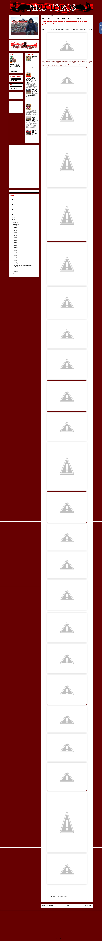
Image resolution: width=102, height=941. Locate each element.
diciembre (15, 222)
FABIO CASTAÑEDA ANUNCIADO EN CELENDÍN (35, 106)
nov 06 (15, 255)
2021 (13, 204)
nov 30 (15, 225)
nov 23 (15, 235)
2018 (13, 209)
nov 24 (15, 233)
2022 (13, 202)
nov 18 (15, 240)
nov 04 (15, 258)
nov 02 (15, 262)
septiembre (15, 273)
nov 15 (15, 243)
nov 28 (15, 228)
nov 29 (15, 227)
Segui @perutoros (13, 80)
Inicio (68, 905)
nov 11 (15, 247)
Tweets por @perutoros (14, 190)
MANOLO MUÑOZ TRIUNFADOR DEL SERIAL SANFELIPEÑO (34, 133)
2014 (13, 216)
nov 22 (15, 237)
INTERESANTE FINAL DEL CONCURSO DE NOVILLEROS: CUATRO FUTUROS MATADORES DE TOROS (32, 93)
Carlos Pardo (14, 62)
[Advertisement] (21, 923)
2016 (13, 212)
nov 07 (15, 253)
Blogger (60, 938)
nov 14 (15, 245)
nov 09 (15, 250)
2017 (13, 211)
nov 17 (15, 242)
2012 (13, 219)
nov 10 (15, 248)
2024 (13, 199)
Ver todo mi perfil (13, 71)
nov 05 (15, 257)
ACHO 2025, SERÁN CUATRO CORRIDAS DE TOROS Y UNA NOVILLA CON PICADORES (32, 119)
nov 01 (15, 263)
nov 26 (15, 230)
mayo (14, 274)
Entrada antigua (88, 905)
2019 (13, 207)
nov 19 (15, 238)
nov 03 (15, 260)
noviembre (15, 224)
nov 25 (15, 232)
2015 (13, 214)
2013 (13, 217)
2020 (13, 206)
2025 (13, 197)
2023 (13, 201)
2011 (13, 221)
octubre (14, 271)
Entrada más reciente (47, 905)
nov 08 (15, 252)
